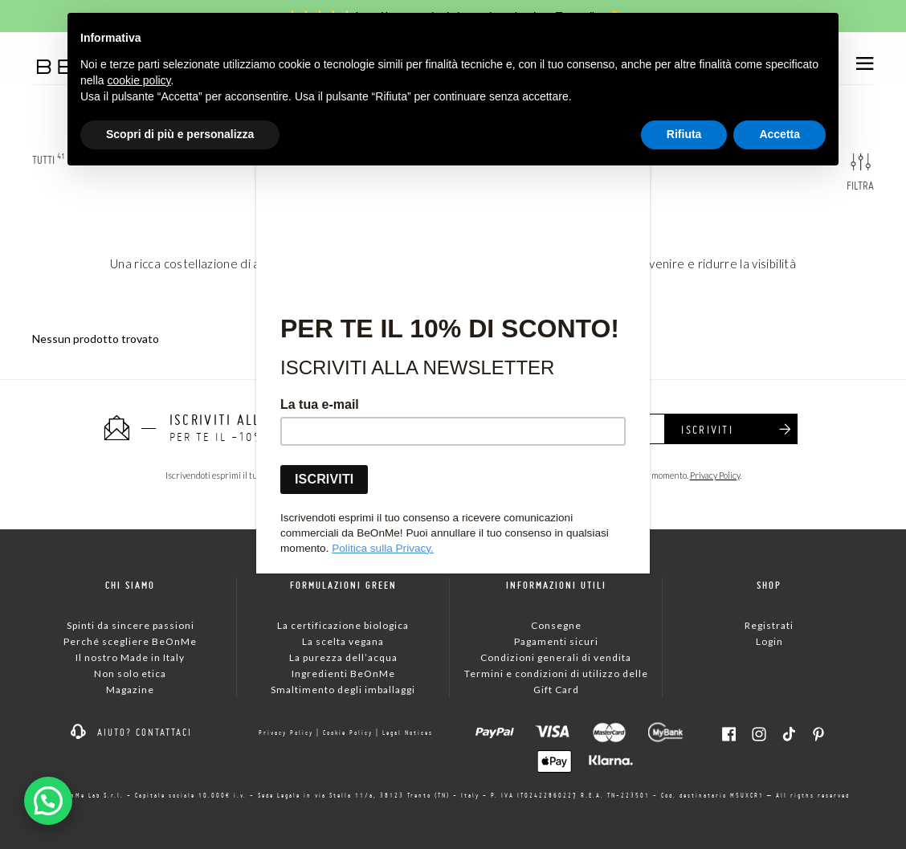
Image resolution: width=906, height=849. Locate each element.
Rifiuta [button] (684, 134)
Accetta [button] (779, 134)
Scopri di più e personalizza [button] (180, 134)
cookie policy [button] (138, 80)
